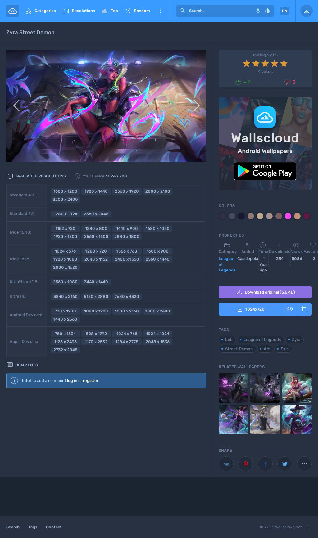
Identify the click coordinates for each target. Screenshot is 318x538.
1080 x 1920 (96, 311)
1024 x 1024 (157, 333)
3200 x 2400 (65, 199)
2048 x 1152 (96, 259)
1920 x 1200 (65, 236)
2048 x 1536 (158, 341)
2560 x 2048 (96, 214)
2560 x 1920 (127, 191)
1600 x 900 (158, 251)
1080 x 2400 (157, 311)
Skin (285, 349)
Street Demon (239, 349)
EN (284, 11)
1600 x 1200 (65, 191)
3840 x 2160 (65, 296)
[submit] (182, 11)
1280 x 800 (96, 228)
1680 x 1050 (158, 228)
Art (267, 349)
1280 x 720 (96, 251)
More (160, 11)
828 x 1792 (96, 333)
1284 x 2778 (127, 341)
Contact (54, 527)
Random (137, 11)
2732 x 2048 (65, 349)
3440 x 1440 (96, 282)
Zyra (296, 339)
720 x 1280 (65, 311)
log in (72, 380)
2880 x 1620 (65, 267)
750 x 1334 (65, 333)
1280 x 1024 (65, 214)
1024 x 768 (127, 333)
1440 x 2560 (65, 319)
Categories (40, 11)
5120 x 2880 (96, 296)
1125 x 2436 (65, 341)
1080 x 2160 (127, 311)
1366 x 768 (126, 251)
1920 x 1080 (65, 259)
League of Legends (227, 264)
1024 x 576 (65, 251)
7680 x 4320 (127, 296)
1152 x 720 (65, 228)
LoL (229, 339)
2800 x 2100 (157, 191)
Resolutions (78, 11)
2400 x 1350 (127, 259)
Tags (32, 527)
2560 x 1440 (158, 259)
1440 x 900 (127, 228)
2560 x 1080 (65, 282)
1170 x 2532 (96, 341)
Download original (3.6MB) (265, 292)
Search (13, 527)
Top (109, 11)
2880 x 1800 (126, 236)
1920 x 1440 (96, 191)
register (90, 380)
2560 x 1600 (96, 236)
